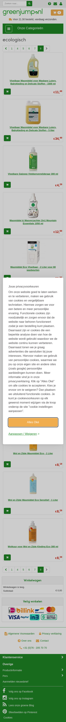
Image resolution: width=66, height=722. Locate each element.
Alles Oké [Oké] (33, 422)
